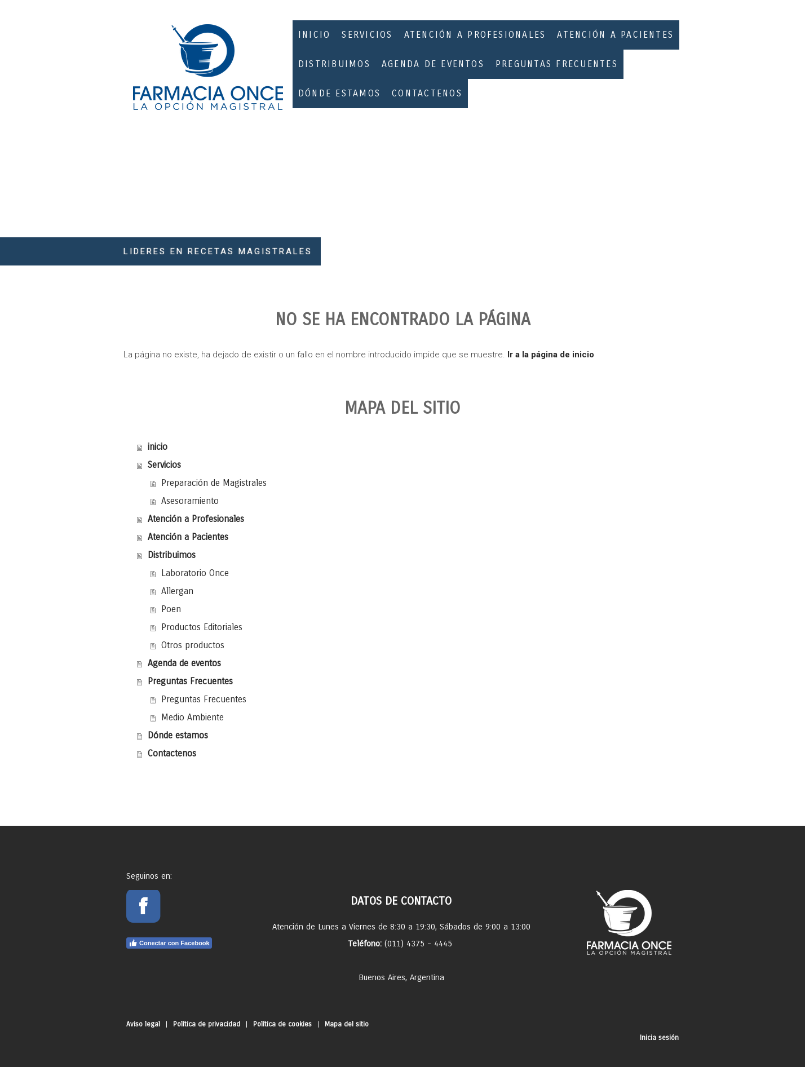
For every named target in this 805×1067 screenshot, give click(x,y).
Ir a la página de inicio (550, 354)
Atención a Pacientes (615, 34)
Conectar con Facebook (169, 943)
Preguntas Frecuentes (557, 64)
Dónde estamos (339, 93)
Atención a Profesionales (475, 34)
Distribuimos (334, 64)
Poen (171, 609)
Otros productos (192, 645)
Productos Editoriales (201, 627)
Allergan (177, 591)
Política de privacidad (206, 1024)
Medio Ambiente (192, 717)
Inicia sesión (659, 1038)
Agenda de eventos (433, 64)
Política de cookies (282, 1024)
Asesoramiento (190, 500)
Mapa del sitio (347, 1024)
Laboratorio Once (195, 573)
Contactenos (427, 93)
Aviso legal (143, 1024)
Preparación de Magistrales (214, 482)
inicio (314, 34)
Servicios (367, 34)
